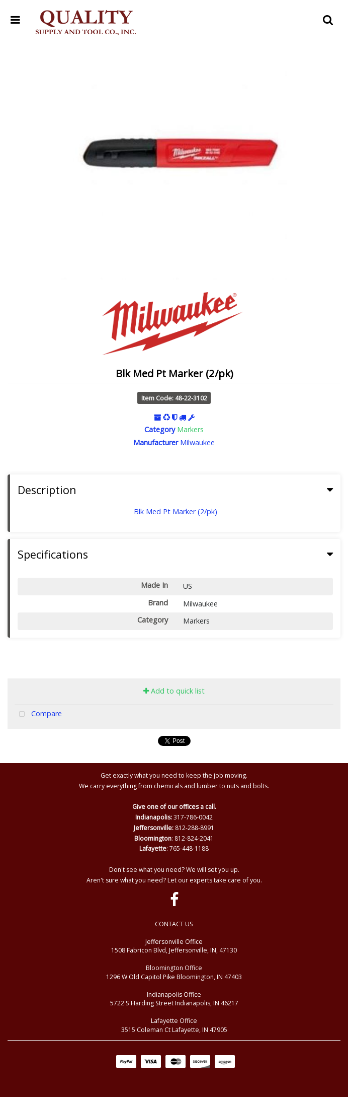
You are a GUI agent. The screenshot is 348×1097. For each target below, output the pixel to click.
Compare (38, 714)
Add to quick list (174, 691)
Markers (190, 429)
